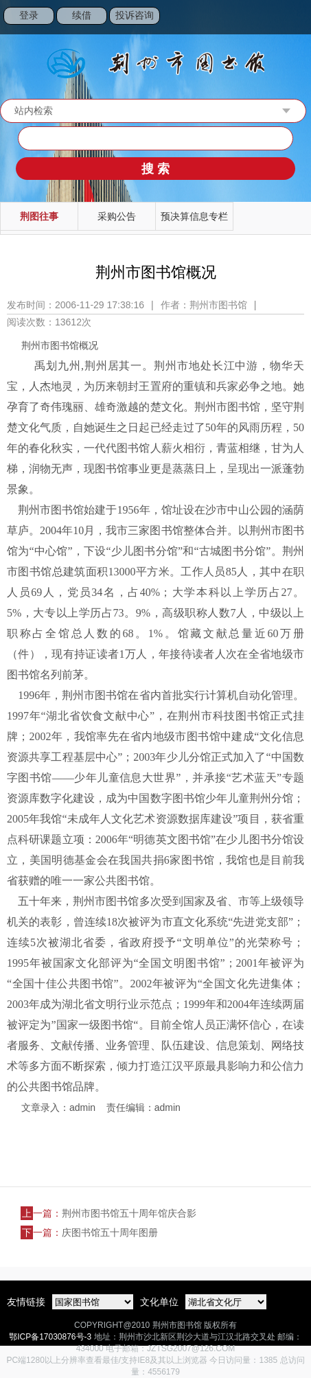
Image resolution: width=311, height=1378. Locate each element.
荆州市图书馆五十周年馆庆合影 (129, 1213)
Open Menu (294, 17)
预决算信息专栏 (194, 216)
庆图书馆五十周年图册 (110, 1232)
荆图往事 (39, 216)
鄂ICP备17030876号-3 (50, 1337)
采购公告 (116, 216)
